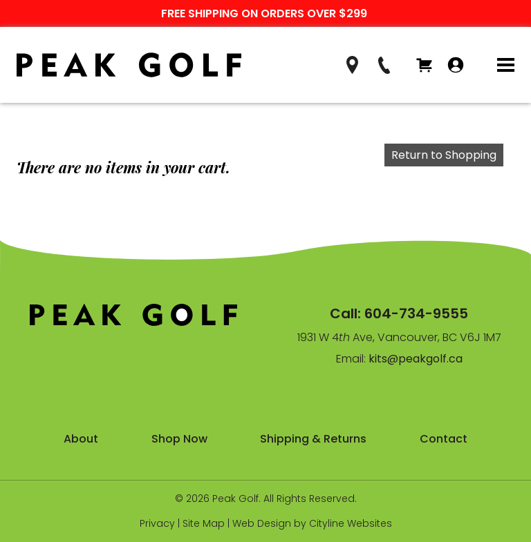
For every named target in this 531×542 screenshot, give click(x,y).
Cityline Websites (350, 523)
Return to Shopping (443, 155)
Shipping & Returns (313, 439)
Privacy (157, 523)
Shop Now (179, 439)
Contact (443, 439)
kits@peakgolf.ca (416, 359)
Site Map (204, 523)
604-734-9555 (416, 313)
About (81, 439)
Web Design (261, 523)
